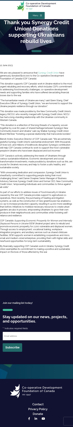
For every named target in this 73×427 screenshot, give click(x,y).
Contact (38, 404)
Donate (38, 414)
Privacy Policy (38, 409)
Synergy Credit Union (48, 73)
